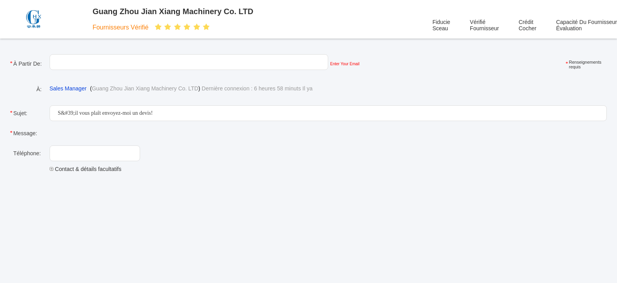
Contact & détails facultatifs (86, 169)
